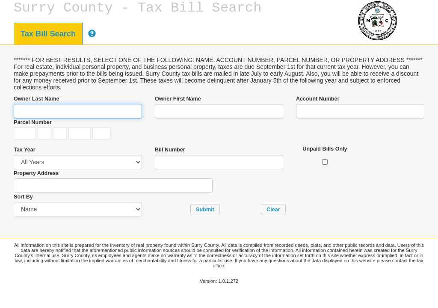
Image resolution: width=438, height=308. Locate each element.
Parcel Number (33, 122)
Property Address (36, 173)
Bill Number (170, 150)
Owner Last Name (36, 99)
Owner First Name (178, 99)
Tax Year (25, 150)
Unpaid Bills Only (324, 149)
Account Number (317, 99)
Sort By (23, 197)
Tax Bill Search (48, 34)
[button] (205, 209)
